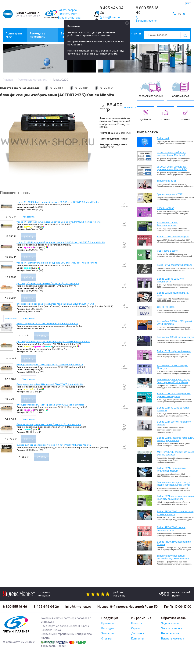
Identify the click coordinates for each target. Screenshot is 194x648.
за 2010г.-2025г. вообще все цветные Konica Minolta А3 (171, 154)
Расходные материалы (37, 35)
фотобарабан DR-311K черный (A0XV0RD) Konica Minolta (47, 283)
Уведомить (130, 107)
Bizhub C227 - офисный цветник (174, 351)
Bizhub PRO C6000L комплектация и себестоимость (175, 512)
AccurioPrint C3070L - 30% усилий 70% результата (174, 322)
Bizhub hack (163, 138)
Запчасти (107, 633)
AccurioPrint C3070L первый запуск (175, 337)
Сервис (136, 628)
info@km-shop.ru (78, 606)
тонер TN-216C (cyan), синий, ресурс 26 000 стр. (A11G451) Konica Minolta (56, 262)
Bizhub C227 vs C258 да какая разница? (173, 409)
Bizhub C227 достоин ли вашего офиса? (174, 423)
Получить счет (67, 14)
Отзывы (106, 638)
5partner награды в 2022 (169, 194)
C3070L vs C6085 (166, 307)
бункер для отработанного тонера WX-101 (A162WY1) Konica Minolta (53, 445)
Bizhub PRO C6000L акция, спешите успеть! (171, 528)
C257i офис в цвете (167, 251)
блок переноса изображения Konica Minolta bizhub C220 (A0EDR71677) (55, 304)
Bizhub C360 (103, 88)
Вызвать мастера (69, 17)
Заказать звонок (172, 628)
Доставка (137, 633)
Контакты (134, 33)
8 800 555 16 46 (147, 10)
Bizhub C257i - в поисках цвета (173, 236)
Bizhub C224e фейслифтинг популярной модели (171, 469)
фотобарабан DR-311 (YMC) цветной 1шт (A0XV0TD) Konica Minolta (53, 341)
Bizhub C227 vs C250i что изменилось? (170, 280)
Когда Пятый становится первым (174, 265)
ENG (188, 4)
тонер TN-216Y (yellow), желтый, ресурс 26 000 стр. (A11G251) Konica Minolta (58, 222)
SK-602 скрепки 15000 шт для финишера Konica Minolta (47, 323)
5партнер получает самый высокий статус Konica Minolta (173, 557)
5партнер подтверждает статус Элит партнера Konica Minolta (173, 381)
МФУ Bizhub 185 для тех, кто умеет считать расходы (175, 453)
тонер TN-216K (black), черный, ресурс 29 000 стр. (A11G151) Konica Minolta (57, 202)
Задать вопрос (67, 10)
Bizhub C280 (78, 88)
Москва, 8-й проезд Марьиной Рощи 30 (127, 606)
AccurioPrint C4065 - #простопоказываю (167, 224)
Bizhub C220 (53, 88)
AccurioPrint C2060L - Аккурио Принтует (172, 367)
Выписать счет (171, 633)
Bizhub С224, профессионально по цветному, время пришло (175, 497)
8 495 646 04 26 (112, 10)
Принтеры (107, 623)
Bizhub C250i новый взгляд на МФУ (173, 294)
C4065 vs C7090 (165, 208)
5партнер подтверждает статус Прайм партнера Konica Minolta (173, 483)
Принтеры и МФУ (14, 35)
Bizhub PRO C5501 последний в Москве (174, 543)
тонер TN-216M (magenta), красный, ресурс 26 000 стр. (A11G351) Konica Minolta (60, 242)
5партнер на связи (167, 180)
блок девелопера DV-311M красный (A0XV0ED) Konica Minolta (50, 404)
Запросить (10, 318)
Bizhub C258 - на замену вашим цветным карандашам (174, 395)
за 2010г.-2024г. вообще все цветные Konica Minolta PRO (172, 168)
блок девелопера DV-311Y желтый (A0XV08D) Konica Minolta (49, 384)
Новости (136, 623)
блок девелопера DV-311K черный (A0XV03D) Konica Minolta (49, 364)
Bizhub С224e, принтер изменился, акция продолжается (175, 439)
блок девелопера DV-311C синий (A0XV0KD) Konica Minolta (48, 424)
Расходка (107, 628)
